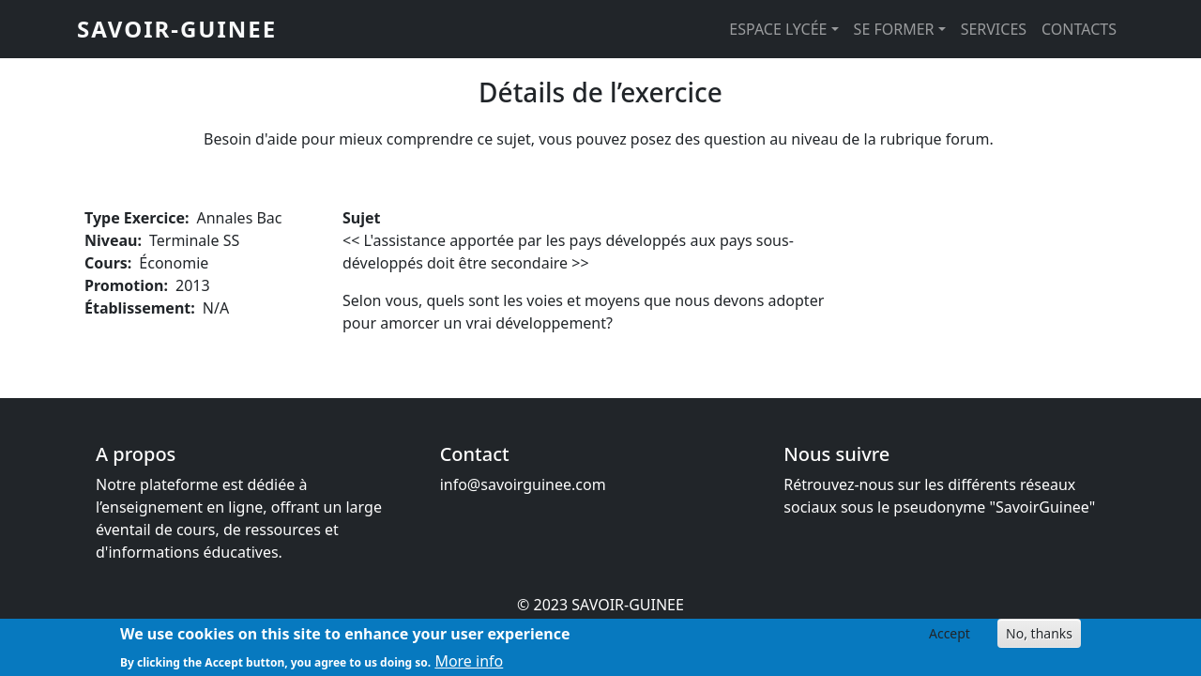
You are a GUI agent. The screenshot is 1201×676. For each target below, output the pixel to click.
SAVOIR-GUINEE (177, 28)
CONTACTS (1079, 29)
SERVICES (993, 29)
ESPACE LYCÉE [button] (778, 29)
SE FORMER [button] (894, 29)
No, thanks (1039, 638)
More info (468, 664)
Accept (949, 638)
